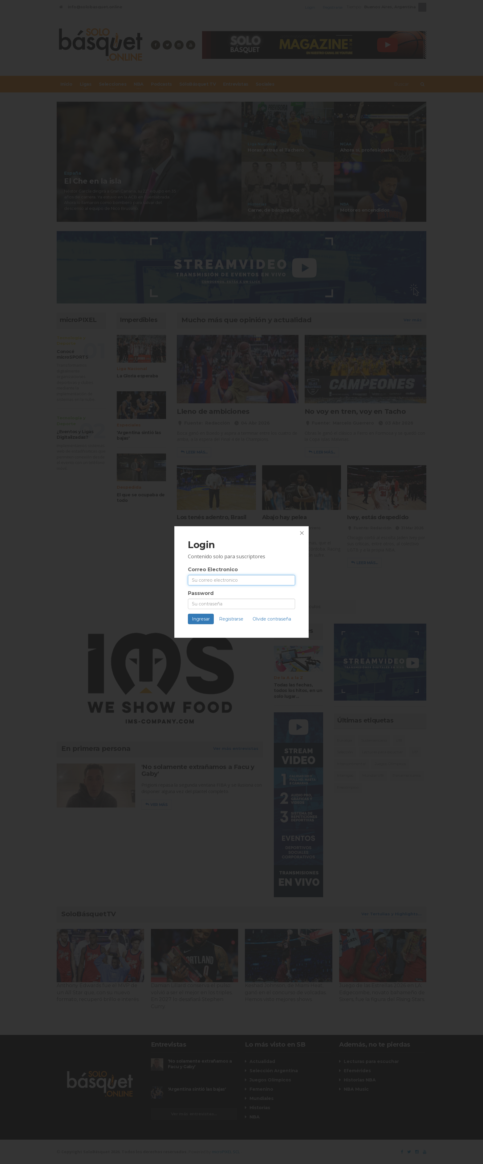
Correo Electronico (213, 569)
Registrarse (231, 619)
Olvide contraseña (272, 619)
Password (201, 593)
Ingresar (201, 619)
